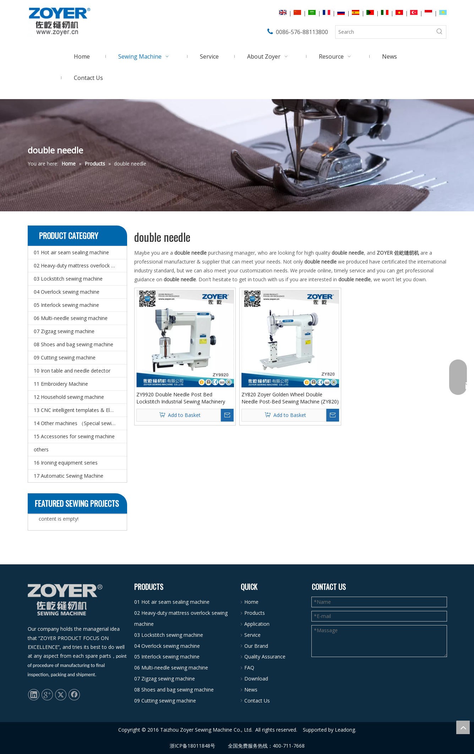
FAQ (249, 667)
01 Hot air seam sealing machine (71, 252)
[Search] (384, 32)
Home (251, 601)
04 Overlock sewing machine (66, 291)
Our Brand (256, 645)
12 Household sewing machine (69, 397)
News (250, 689)
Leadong (345, 729)
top (463, 727)
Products (254, 612)
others (41, 449)
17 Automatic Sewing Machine (68, 475)
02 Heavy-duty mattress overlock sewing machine (80, 265)
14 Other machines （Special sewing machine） (80, 423)
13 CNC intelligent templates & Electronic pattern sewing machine (80, 410)
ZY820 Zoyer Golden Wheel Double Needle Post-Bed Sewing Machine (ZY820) (290, 398)
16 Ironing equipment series (66, 462)
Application (256, 623)
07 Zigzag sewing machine (64, 331)
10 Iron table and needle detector (72, 370)
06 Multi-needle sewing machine (71, 318)
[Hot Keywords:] (439, 32)
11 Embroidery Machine (61, 383)
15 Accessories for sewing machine (74, 436)
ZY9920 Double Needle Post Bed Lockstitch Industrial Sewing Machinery (180, 398)
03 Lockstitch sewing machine (68, 278)
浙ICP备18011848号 (192, 745)
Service (252, 634)
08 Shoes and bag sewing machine (73, 344)
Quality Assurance (264, 656)
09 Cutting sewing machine (65, 357)
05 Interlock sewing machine (66, 305)
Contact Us (257, 700)
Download (256, 678)
